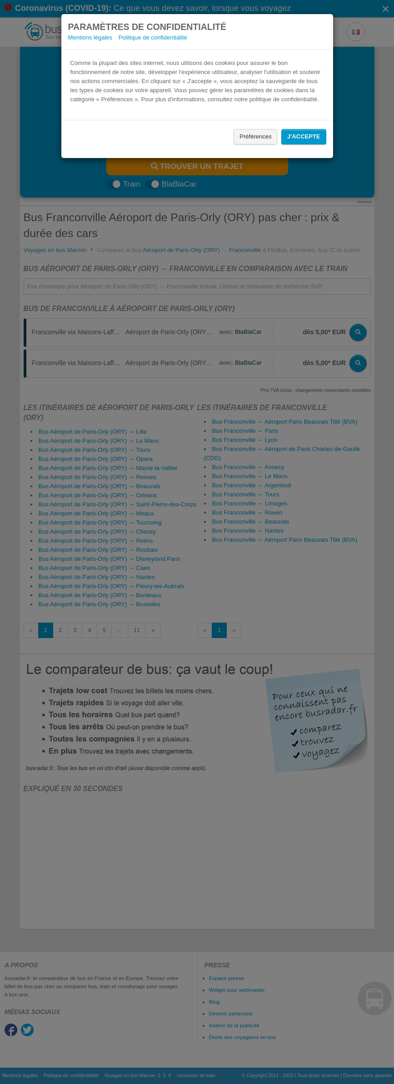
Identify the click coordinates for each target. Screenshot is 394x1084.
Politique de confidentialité (153, 37)
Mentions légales (90, 37)
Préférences (255, 136)
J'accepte (303, 136)
